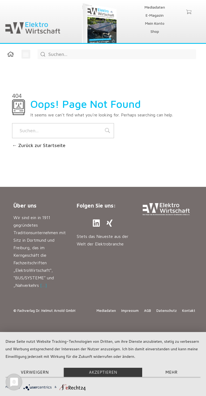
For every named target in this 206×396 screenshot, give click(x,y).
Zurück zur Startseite (38, 145)
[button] (25, 54)
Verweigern (35, 372)
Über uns (24, 205)
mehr (171, 372)
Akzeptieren (103, 372)
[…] (43, 285)
